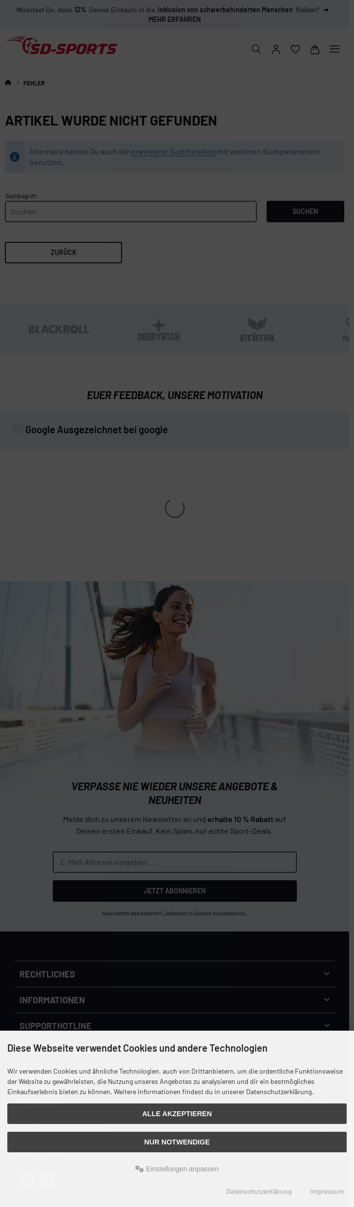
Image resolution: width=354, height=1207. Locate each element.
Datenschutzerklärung (259, 1191)
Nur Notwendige (176, 1142)
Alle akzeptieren (177, 1114)
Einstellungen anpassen (177, 1169)
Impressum (327, 1191)
